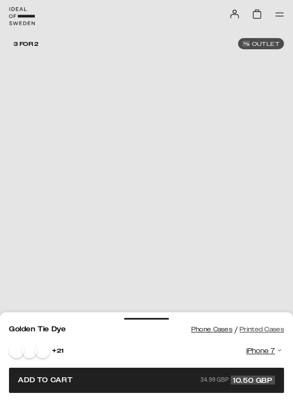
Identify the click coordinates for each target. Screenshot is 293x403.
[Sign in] (234, 14)
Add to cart (146, 380)
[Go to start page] (22, 16)
